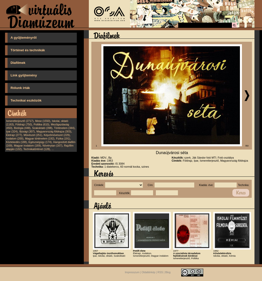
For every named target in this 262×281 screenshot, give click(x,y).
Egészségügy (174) (40, 142)
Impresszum (132, 272)
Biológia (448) (22, 127)
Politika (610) (41, 124)
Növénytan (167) (52, 145)
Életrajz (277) (14, 134)
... (53, 149)
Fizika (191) (63, 138)
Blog (167, 272)
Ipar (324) (12, 131)
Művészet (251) (33, 134)
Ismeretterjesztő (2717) (20, 120)
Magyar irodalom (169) (27, 145)
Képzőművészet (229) (57, 134)
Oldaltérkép (148, 272)
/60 (247, 146)
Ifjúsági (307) (27, 131)
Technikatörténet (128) (36, 149)
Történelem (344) (64, 127)
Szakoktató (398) (42, 127)
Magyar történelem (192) (39, 138)
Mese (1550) (42, 120)
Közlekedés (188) (16, 142)
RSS (160, 272)
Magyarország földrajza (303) (53, 131)
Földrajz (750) (23, 124)
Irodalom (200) (14, 138)
